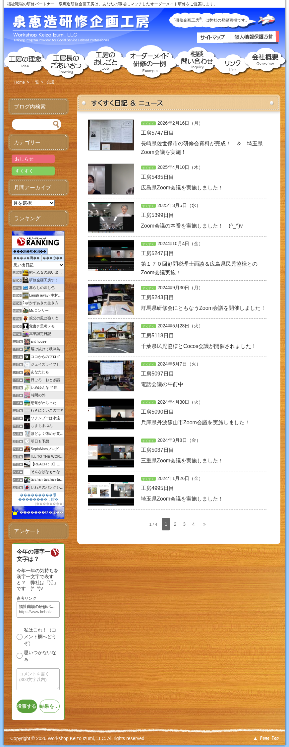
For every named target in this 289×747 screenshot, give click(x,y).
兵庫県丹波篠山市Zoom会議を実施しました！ (195, 422)
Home (19, 82)
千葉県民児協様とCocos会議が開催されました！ (199, 346)
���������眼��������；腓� (38, 497)
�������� (49, 504)
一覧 (35, 82)
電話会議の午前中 (162, 384)
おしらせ (24, 159)
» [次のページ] (204, 524)
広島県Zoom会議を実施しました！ (182, 187)
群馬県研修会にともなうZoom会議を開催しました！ (203, 308)
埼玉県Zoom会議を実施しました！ (182, 499)
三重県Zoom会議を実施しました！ (182, 460)
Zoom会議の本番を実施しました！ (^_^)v (192, 226)
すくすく (148, 123)
